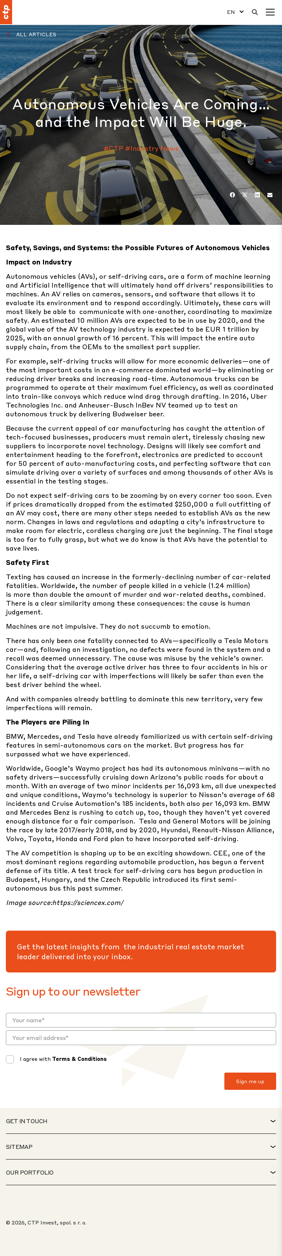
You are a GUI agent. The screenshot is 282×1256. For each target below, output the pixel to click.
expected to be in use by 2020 (186, 320)
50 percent (36, 463)
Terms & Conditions (79, 1058)
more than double (42, 594)
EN (231, 12)
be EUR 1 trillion (223, 329)
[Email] (270, 195)
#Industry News (152, 148)
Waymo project (100, 768)
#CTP (113, 148)
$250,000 (191, 504)
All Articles (36, 34)
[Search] (255, 12)
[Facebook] (232, 195)
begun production (226, 870)
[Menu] (270, 12)
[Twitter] (245, 195)
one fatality (93, 640)
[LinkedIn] (257, 195)
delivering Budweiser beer (121, 413)
